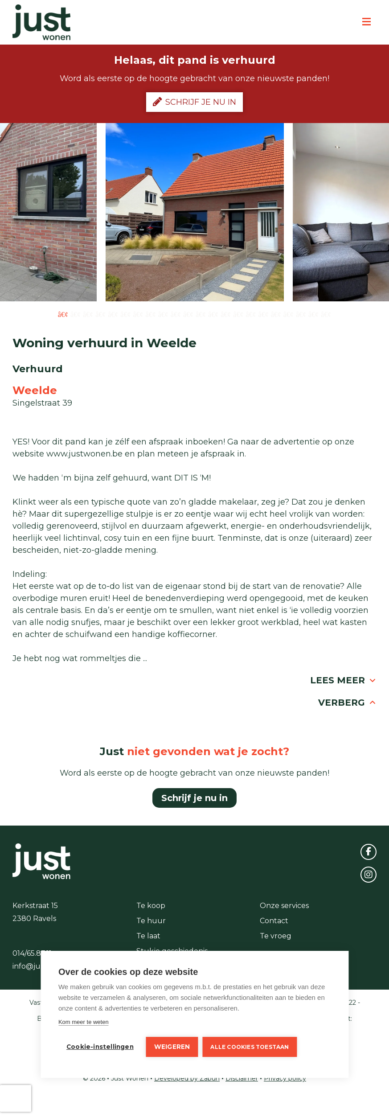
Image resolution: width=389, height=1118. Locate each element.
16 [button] (251, 313)
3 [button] (88, 313)
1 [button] (63, 313)
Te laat (148, 936)
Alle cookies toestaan (249, 1047)
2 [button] (75, 313)
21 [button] (313, 313)
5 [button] (113, 313)
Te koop (150, 905)
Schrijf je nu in (194, 101)
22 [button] (326, 313)
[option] (194, 212)
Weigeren (172, 1046)
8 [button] (151, 313)
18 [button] (276, 313)
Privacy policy (285, 1078)
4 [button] (100, 313)
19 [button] (288, 313)
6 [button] (125, 313)
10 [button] (176, 313)
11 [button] (188, 313)
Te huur (151, 921)
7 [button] (138, 313)
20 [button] (301, 313)
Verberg (347, 702)
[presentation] (15, 1098)
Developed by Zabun (187, 1078)
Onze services (284, 905)
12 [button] (201, 313)
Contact (274, 921)
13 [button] (213, 313)
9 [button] (163, 313)
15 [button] (238, 313)
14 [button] (226, 313)
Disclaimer (241, 1078)
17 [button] (263, 313)
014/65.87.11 (32, 953)
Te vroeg (275, 936)
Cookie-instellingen (100, 1046)
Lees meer (343, 680)
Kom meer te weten (83, 1022)
